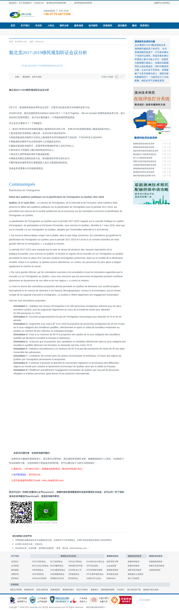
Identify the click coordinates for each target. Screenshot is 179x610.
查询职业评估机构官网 (59, 3)
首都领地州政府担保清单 (143, 168)
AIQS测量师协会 (57, 574)
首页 (14, 25)
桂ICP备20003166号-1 (96, 607)
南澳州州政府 (133, 561)
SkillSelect (111, 578)
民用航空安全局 (57, 578)
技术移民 (94, 25)
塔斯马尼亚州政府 (156, 566)
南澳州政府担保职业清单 (143, 144)
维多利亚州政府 (134, 570)
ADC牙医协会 (38, 574)
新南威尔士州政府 (135, 574)
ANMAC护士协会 (93, 578)
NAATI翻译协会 (56, 566)
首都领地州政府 (155, 561)
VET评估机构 (92, 566)
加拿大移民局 (42, 590)
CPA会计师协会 (75, 561)
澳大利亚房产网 (134, 590)
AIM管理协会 (37, 570)
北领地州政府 (154, 570)
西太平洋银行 (82, 590)
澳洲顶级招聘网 (107, 590)
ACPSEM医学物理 (94, 570)
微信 (134, 25)
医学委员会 (73, 578)
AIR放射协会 (73, 574)
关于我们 (26, 25)
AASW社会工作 (75, 570)
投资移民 (108, 25)
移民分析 (65, 25)
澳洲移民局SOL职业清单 (143, 172)
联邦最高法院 (112, 574)
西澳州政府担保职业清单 (143, 147)
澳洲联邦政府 (112, 570)
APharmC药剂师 (39, 578)
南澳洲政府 (55, 590)
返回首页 (13, 3)
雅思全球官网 (16, 590)
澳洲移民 (26, 77)
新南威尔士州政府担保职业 (144, 154)
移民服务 (15, 570)
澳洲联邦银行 (68, 590)
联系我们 (166, 3)
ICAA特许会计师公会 (95, 561)
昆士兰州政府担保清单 (142, 158)
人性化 (51, 25)
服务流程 (79, 25)
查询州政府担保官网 (86, 3)
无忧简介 (15, 561)
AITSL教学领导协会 (94, 574)
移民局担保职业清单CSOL (144, 175)
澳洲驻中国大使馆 (151, 590)
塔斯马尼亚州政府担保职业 (144, 161)
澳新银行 (94, 590)
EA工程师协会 (56, 561)
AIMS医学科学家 (75, 566)
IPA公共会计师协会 (40, 566)
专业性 (39, 25)
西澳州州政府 (133, 566)
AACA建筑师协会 (57, 570)
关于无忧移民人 (25, 3)
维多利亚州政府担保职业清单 (145, 151)
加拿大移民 (37, 77)
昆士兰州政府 (133, 578)
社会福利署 (111, 566)
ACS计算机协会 (39, 561)
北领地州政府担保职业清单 (144, 165)
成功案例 (123, 25)
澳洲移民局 (29, 590)
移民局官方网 (112, 561)
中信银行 (121, 590)
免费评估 (158, 3)
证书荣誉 (15, 566)
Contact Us (39, 3)
